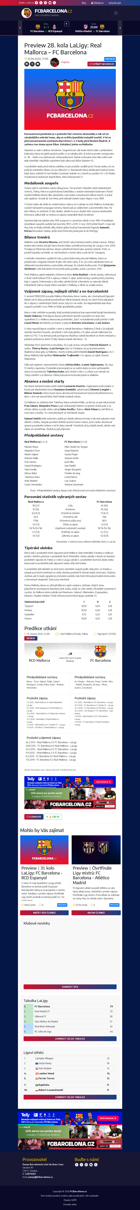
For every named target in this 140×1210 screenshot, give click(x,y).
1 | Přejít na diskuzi (101, 64)
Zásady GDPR (70, 1200)
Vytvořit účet (115, 2)
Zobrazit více (70, 986)
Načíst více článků (44, 912)
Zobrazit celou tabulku (70, 1038)
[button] (20, 28)
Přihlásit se (99, 2)
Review (31, 638)
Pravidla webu (70, 1204)
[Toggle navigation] (116, 13)
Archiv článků (96, 912)
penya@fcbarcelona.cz (40, 1177)
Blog (84, 2)
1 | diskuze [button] (34, 816)
